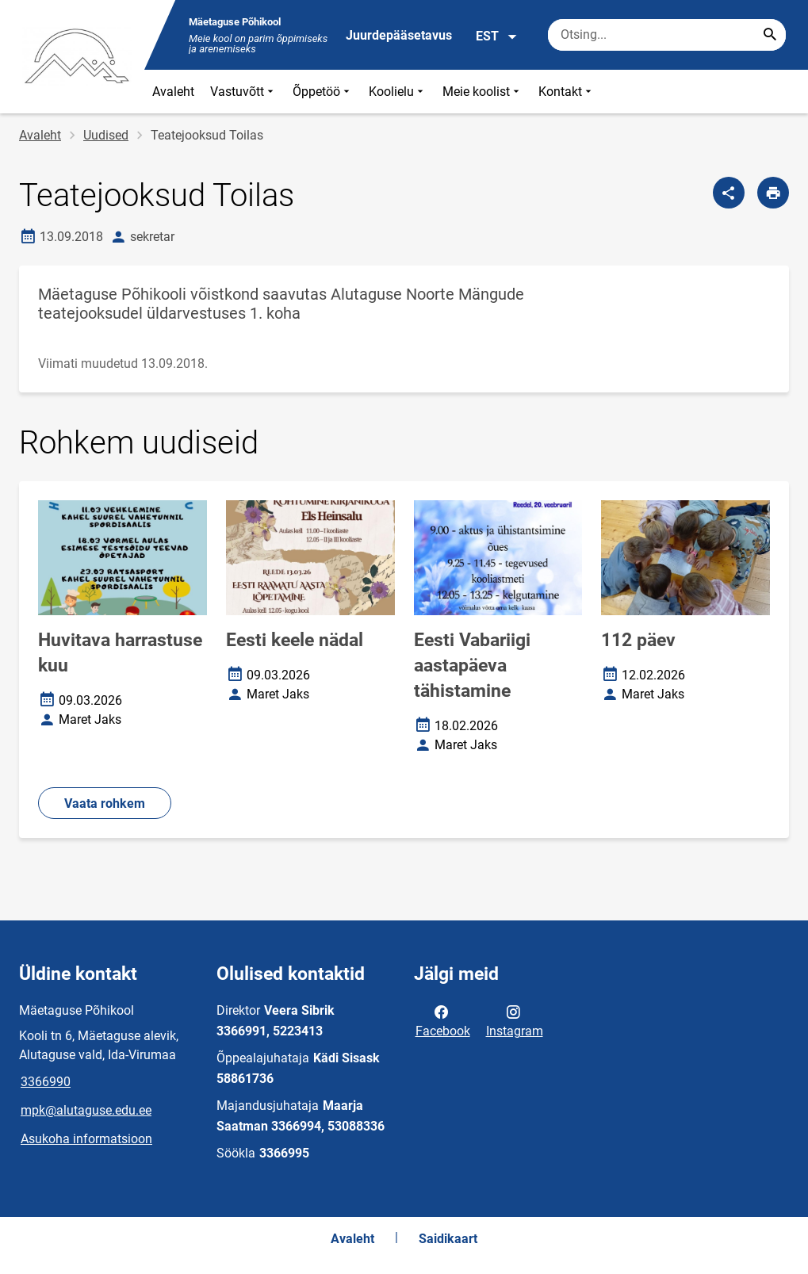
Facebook (442, 1020)
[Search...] (769, 34)
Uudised (105, 135)
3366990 (46, 1081)
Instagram (514, 1020)
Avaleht (173, 91)
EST (497, 36)
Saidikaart (448, 1238)
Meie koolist (482, 91)
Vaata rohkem (104, 803)
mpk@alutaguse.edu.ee (86, 1110)
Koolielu (398, 91)
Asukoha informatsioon (86, 1138)
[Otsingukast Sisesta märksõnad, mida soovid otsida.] (667, 35)
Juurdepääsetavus (399, 35)
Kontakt (566, 91)
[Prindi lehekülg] (773, 193)
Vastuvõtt (243, 91)
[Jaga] (729, 193)
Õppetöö (323, 91)
